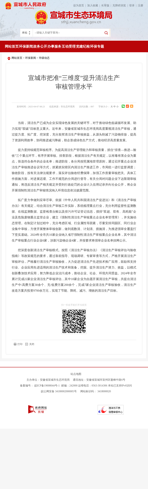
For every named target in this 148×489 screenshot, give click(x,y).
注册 (140, 5)
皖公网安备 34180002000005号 (59, 391)
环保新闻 (26, 46)
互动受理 (69, 46)
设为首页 (80, 5)
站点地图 (76, 374)
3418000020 (104, 391)
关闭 (31, 344)
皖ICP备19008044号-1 (47, 385)
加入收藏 (94, 5)
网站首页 (12, 46)
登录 (133, 5)
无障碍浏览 (120, 5)
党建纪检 (83, 46)
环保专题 (97, 46)
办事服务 (54, 46)
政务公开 (40, 46)
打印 (19, 344)
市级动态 (44, 57)
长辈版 (107, 5)
